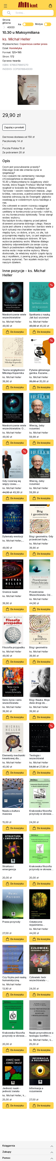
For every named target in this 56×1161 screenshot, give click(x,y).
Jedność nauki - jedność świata (11, 1090)
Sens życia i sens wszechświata (12, 701)
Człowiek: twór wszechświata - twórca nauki (38, 979)
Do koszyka (15, 332)
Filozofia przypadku (13, 647)
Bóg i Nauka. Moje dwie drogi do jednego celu (39, 701)
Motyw (43, 24)
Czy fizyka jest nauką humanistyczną (14, 979)
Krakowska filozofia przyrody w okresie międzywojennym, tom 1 (13, 1034)
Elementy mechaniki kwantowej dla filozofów (13, 757)
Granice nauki (10, 591)
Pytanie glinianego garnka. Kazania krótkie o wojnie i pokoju (39, 371)
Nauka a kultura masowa (11, 812)
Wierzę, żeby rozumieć (36, 427)
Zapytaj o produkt (14, 127)
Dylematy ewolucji (12, 536)
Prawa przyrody (11, 921)
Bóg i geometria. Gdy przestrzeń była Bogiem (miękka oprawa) (41, 538)
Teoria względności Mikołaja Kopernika (13, 371)
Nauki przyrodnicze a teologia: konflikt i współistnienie (41, 1034)
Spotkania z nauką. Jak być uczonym (39, 316)
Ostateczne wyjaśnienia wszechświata (37, 923)
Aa (19, 24)
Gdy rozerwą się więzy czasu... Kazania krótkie (11, 482)
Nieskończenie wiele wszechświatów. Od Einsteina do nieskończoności (14, 427)
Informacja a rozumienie (36, 1090)
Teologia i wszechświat (36, 757)
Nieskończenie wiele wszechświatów (14, 316)
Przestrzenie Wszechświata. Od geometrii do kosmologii (39, 593)
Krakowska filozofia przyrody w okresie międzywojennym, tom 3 (40, 812)
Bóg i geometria (38, 647)
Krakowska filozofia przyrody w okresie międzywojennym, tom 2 (40, 868)
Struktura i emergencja (9, 868)
